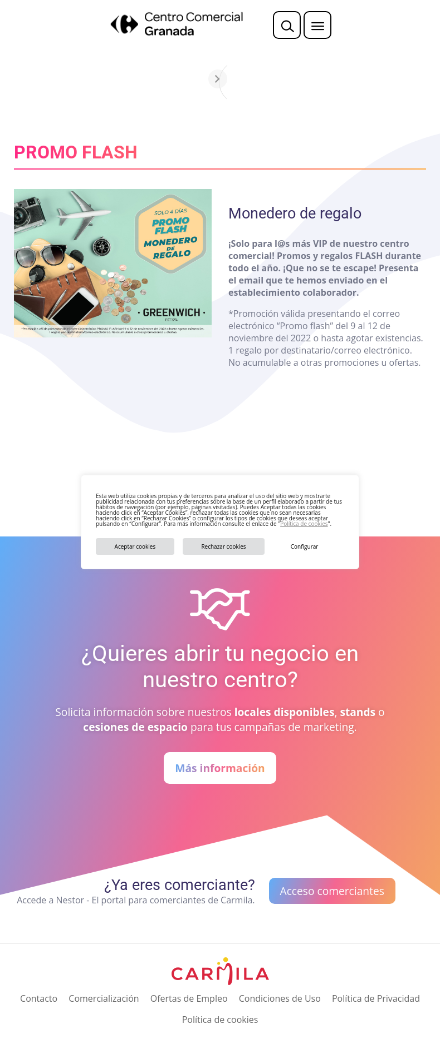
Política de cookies (303, 524)
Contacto (38, 998)
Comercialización (104, 998)
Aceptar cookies (135, 546)
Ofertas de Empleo (189, 998)
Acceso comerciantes (332, 890)
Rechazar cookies (223, 546)
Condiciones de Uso (280, 998)
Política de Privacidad (376, 998)
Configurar (305, 546)
